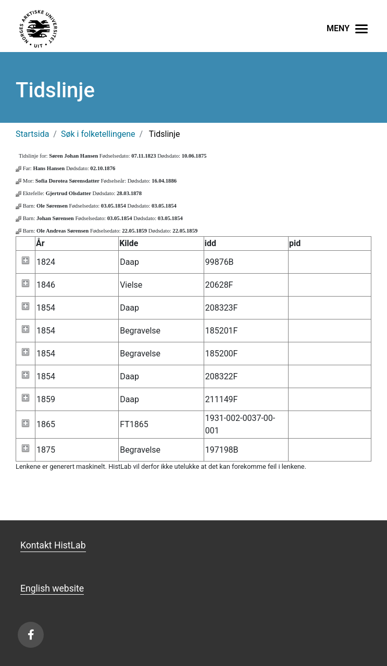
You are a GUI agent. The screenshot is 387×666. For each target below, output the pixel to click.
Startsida (32, 134)
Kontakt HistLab (53, 545)
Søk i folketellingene (98, 134)
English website (52, 588)
